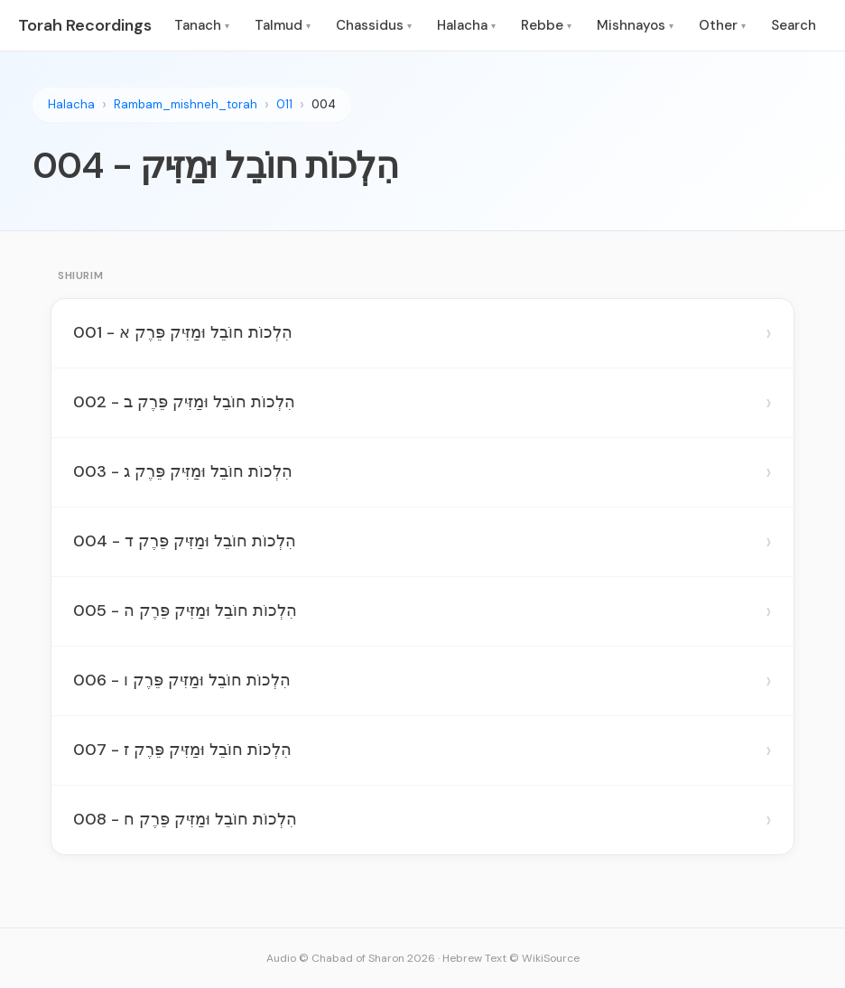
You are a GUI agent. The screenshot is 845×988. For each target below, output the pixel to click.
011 (284, 104)
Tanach (201, 25)
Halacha (466, 25)
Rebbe (546, 25)
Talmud (283, 25)
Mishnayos (635, 25)
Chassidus (374, 25)
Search (793, 25)
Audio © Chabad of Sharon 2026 (350, 958)
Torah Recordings (85, 25)
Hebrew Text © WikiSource (511, 958)
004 (323, 104)
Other (722, 25)
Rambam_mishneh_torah (185, 104)
